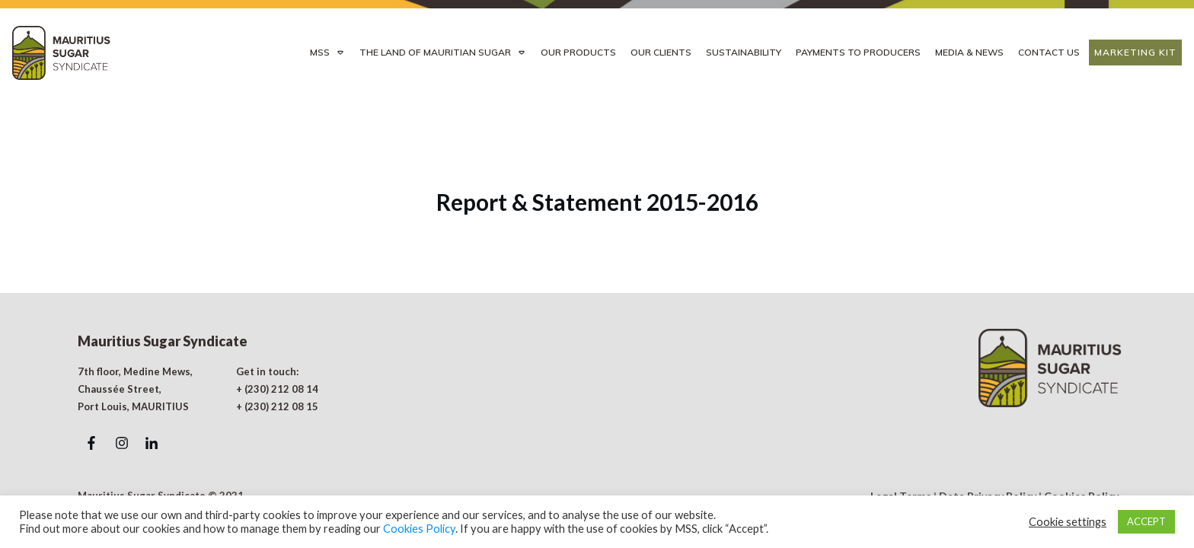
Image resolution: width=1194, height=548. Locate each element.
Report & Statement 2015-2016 (597, 177)
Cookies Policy (419, 528)
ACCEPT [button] (1146, 521)
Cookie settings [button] (1067, 521)
